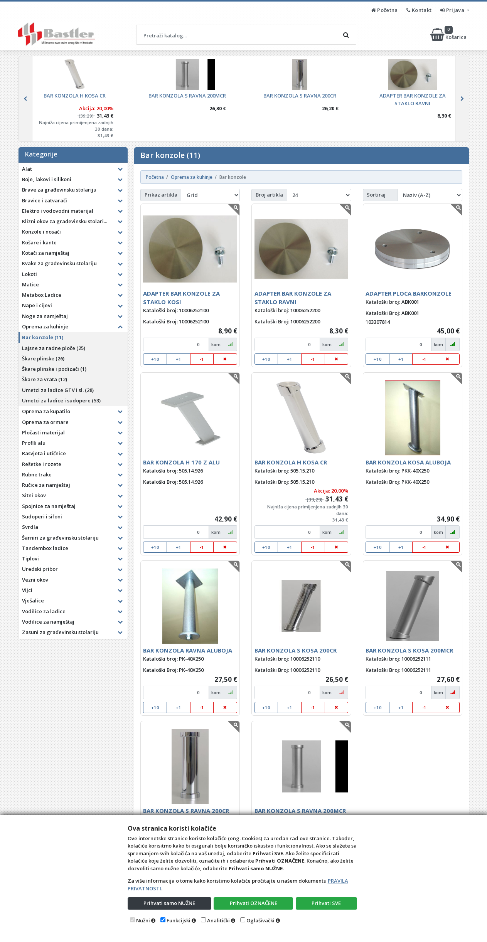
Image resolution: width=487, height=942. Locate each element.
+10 (155, 359)
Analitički (218, 920)
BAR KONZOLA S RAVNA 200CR (186, 810)
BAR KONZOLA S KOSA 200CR (295, 650)
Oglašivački (260, 920)
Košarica (449, 35)
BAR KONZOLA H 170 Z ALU (181, 462)
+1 (178, 359)
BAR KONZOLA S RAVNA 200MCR (300, 810)
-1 (202, 359)
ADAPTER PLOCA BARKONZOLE (409, 293)
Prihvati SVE (326, 903)
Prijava (452, 10)
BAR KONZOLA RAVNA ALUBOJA (187, 650)
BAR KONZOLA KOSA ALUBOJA (408, 462)
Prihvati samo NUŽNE (169, 903)
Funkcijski (178, 920)
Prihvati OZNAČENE (253, 903)
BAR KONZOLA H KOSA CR (290, 462)
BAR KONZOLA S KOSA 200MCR (409, 650)
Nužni (143, 920)
